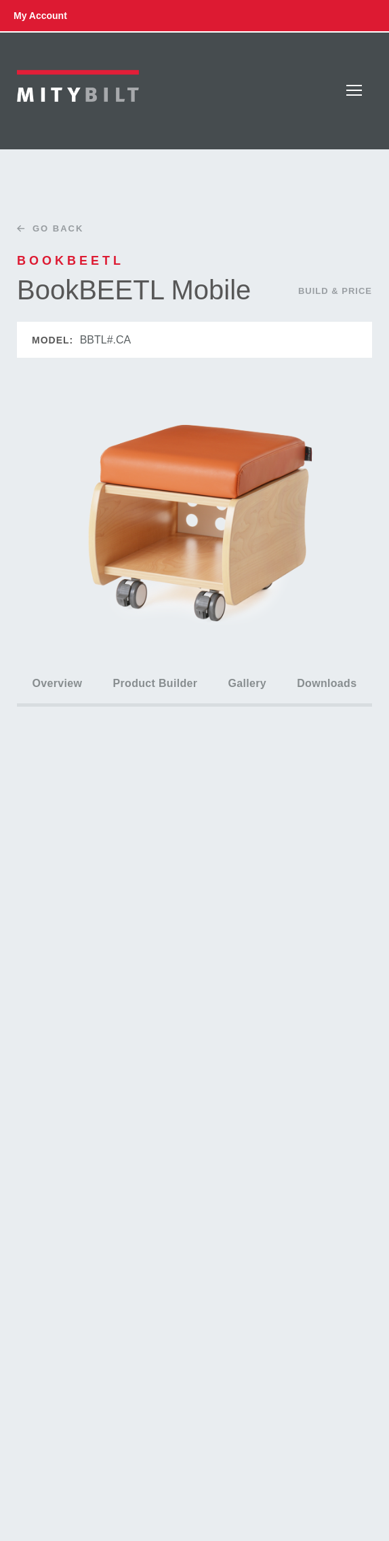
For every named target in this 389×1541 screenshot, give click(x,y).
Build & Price (335, 291)
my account (40, 15)
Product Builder (155, 683)
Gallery (247, 683)
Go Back (46, 228)
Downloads (326, 683)
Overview (58, 683)
